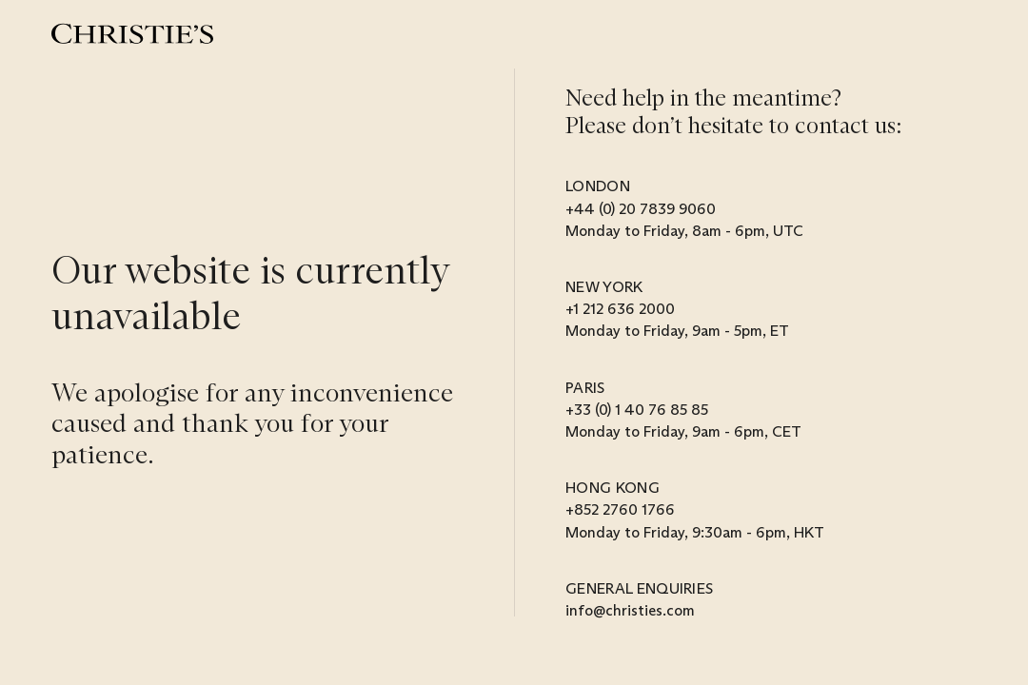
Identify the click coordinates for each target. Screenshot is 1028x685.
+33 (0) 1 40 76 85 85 (636, 410)
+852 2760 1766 (620, 509)
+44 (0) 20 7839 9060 (640, 209)
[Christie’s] (132, 34)
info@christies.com (630, 610)
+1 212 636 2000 (620, 309)
